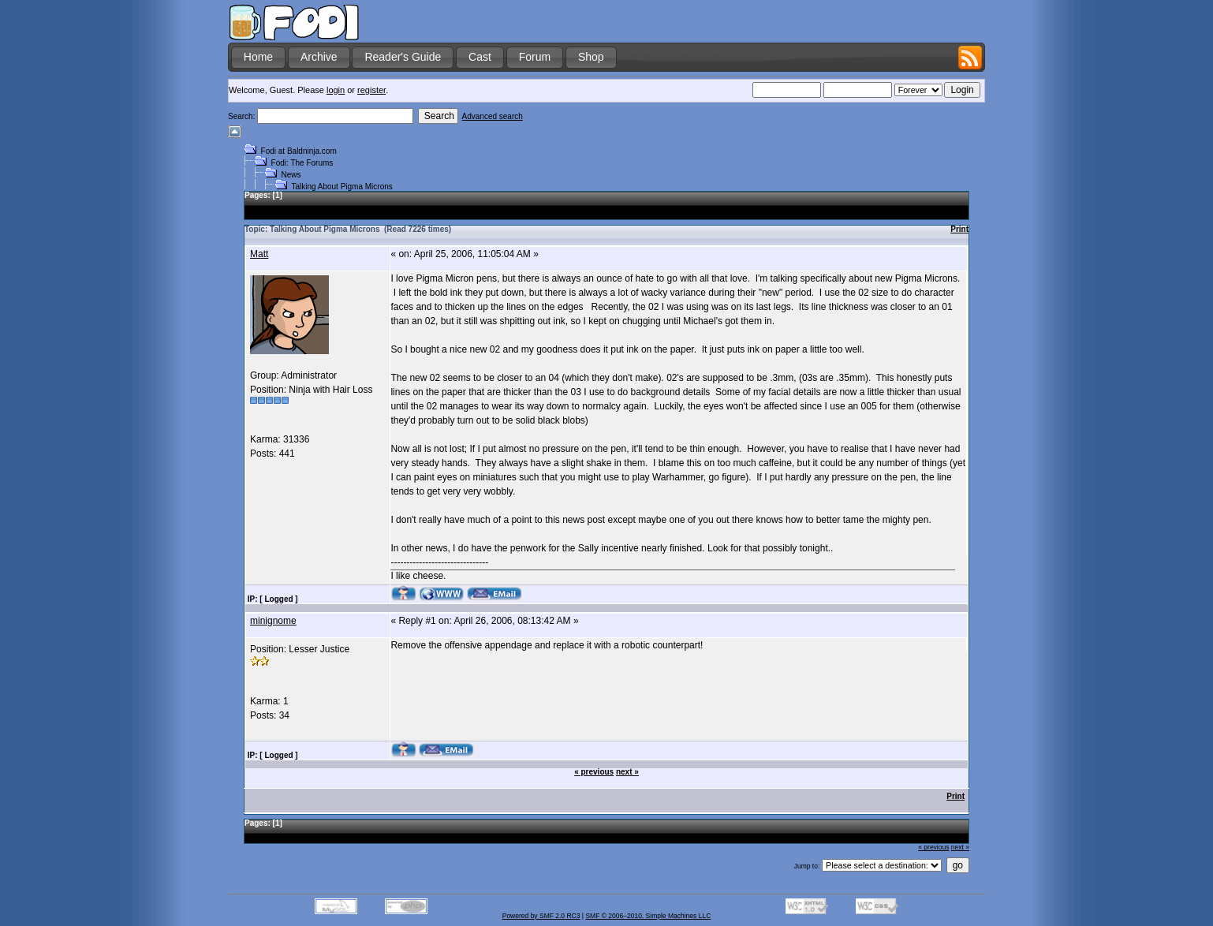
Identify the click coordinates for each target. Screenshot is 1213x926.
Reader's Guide (402, 56)
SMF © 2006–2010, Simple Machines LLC (648, 916)
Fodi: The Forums (302, 163)
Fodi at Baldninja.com (299, 151)
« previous (594, 771)
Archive (319, 56)
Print (959, 229)
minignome (273, 620)
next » (627, 771)
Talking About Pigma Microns (341, 186)
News (291, 174)
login (336, 90)
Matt (259, 254)
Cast (479, 56)
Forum (535, 56)
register (371, 90)
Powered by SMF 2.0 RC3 (541, 916)
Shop (591, 56)
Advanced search (492, 116)
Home (258, 56)
